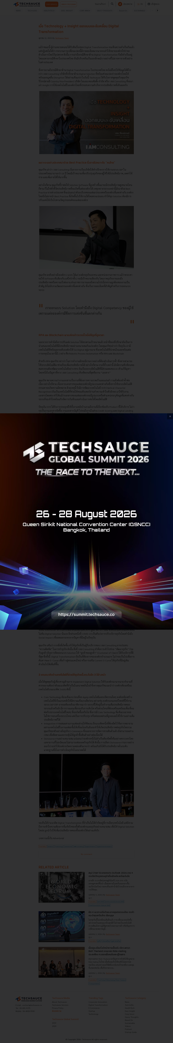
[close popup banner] (170, 416)
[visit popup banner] (86, 521)
